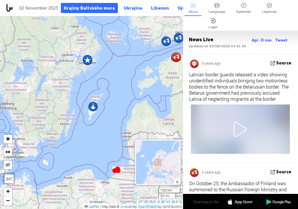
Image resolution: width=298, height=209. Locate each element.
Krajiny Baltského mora (89, 8)
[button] (118, 170)
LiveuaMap (128, 206)
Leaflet (91, 206)
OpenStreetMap (150, 206)
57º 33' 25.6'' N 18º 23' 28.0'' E (160, 201)
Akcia (193, 8)
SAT (9, 178)
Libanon (160, 8)
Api (255, 40)
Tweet (281, 40)
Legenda (269, 8)
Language (217, 8)
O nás (266, 40)
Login (213, 23)
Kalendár (243, 8)
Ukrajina (133, 8)
